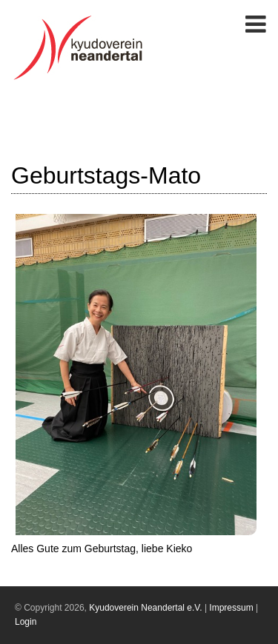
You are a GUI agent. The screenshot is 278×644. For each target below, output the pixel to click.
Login (25, 622)
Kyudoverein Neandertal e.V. (145, 608)
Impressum (231, 608)
